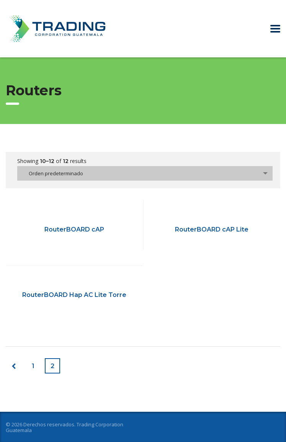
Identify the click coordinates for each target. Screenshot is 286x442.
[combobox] (145, 173)
